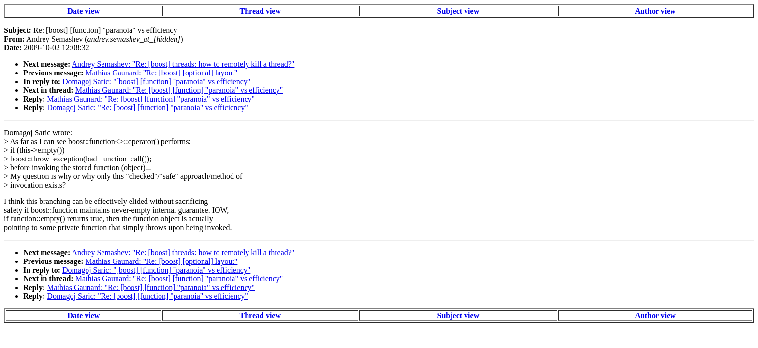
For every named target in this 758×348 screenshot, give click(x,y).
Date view (83, 11)
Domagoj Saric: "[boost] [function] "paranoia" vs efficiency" (156, 81)
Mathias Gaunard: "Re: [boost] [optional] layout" (162, 73)
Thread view (260, 11)
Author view (655, 11)
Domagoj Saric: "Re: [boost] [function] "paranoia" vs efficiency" (147, 107)
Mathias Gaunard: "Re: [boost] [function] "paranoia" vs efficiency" (179, 90)
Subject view (458, 11)
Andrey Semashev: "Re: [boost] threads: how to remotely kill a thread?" (183, 64)
